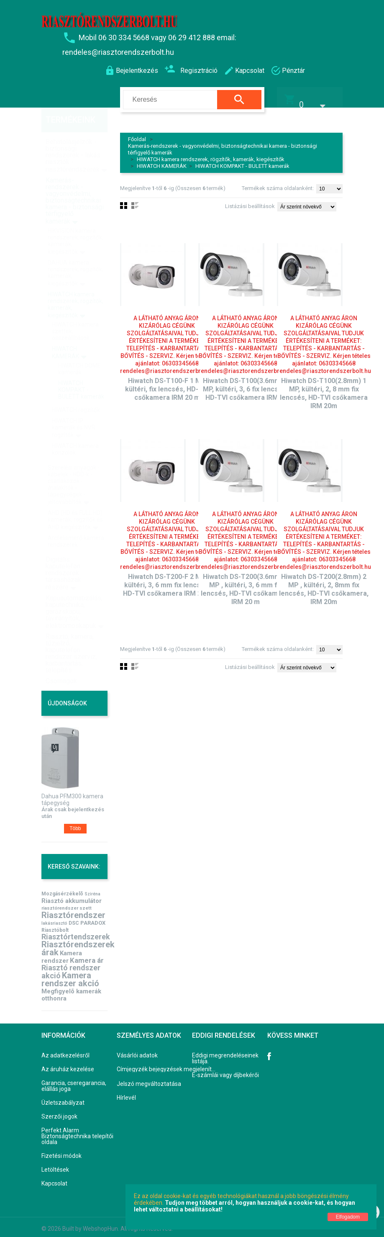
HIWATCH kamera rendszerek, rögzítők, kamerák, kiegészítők (210, 154)
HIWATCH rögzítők (76, 393)
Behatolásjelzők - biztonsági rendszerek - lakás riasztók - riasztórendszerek (73, 139)
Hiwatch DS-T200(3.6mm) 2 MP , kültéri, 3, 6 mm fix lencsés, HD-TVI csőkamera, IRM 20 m (245, 584)
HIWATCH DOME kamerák (79, 352)
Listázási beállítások (250, 201)
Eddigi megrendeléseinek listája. (225, 1053)
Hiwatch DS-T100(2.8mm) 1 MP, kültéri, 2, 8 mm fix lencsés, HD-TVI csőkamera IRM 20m (324, 388)
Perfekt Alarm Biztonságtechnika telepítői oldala (77, 1131)
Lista (134, 661)
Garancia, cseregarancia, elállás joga (73, 1081)
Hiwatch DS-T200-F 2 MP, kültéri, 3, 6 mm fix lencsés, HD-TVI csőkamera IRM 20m (167, 580)
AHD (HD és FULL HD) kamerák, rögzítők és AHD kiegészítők (75, 503)
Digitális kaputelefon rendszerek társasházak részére (63, 556)
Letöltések (55, 1165)
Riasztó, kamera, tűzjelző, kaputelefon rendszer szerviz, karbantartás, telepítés (71, 636)
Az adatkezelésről (65, 1050)
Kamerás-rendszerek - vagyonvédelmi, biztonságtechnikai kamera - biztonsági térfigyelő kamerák (75, 183)
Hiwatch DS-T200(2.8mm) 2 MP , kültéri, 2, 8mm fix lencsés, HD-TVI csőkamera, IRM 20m (324, 584)
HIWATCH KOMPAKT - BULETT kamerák (242, 161)
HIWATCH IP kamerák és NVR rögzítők (73, 411)
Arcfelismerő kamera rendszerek (76, 524)
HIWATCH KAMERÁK (162, 161)
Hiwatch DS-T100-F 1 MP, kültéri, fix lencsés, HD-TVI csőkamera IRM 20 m (167, 384)
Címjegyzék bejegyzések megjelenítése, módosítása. (167, 1064)
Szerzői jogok (59, 1111)
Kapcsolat (54, 1178)
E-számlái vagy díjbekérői (225, 1070)
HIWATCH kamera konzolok (75, 432)
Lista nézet (134, 200)
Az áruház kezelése (67, 1064)
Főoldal (137, 134)
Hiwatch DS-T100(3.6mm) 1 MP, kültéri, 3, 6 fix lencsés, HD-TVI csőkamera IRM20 (245, 384)
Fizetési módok (61, 1151)
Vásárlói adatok (137, 1050)
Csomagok (61, 664)
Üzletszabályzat (62, 1098)
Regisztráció (191, 70)
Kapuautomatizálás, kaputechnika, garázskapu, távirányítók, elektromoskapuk (74, 595)
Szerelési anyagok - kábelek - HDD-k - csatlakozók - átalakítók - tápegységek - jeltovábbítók (74, 468)
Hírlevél (126, 1093)
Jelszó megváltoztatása (149, 1079)
